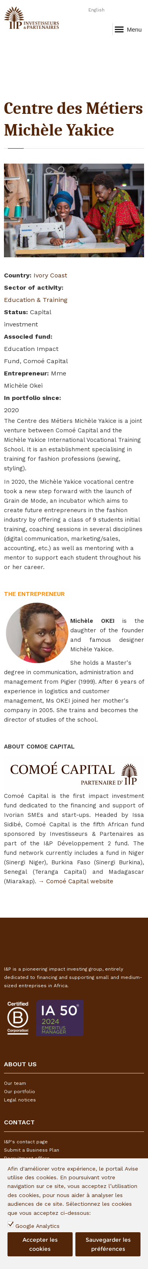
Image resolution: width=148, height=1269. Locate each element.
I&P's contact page (26, 1142)
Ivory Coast (50, 275)
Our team (15, 1083)
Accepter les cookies (40, 1244)
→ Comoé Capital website (75, 881)
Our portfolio (19, 1091)
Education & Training (35, 300)
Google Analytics (37, 1226)
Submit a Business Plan (31, 1150)
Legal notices (20, 1100)
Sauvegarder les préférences (108, 1244)
